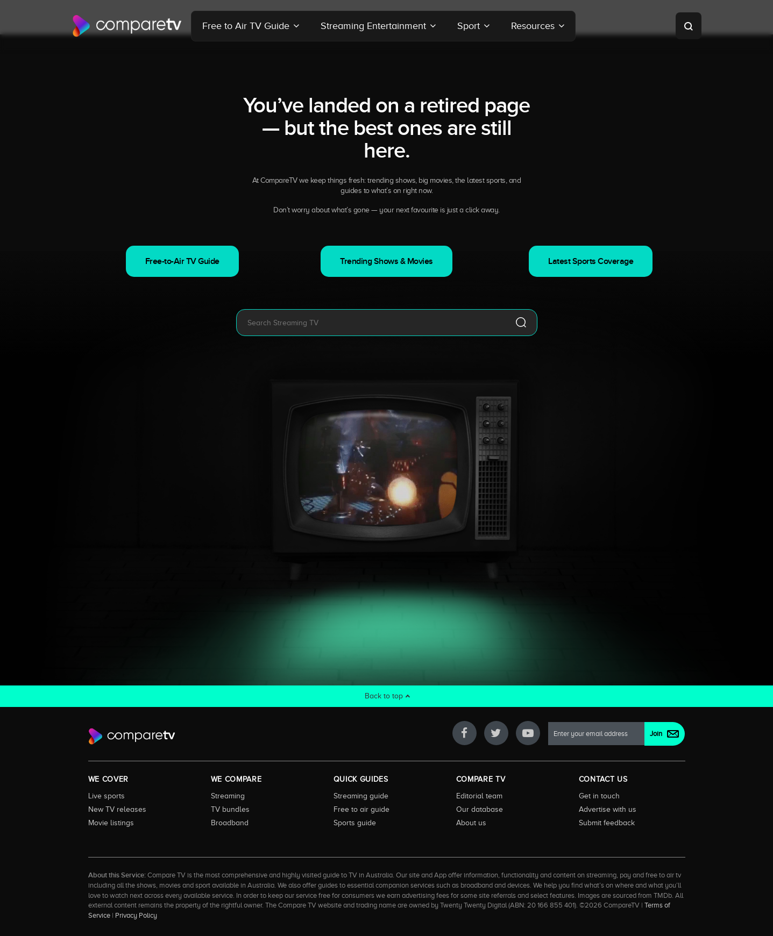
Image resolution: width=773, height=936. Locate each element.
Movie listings (111, 822)
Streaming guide (361, 795)
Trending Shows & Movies (386, 261)
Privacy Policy (136, 915)
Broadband (230, 822)
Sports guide (355, 822)
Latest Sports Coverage (590, 261)
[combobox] (371, 322)
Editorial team (479, 795)
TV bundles (230, 809)
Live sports (106, 795)
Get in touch (599, 795)
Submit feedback (607, 822)
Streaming (228, 795)
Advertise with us (607, 809)
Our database (479, 809)
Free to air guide (361, 809)
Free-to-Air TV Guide (182, 261)
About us (471, 822)
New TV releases (117, 809)
